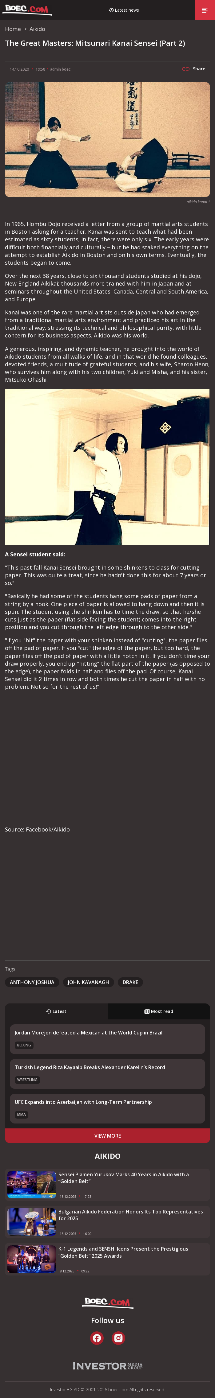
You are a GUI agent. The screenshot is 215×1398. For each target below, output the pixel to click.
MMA (21, 1114)
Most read (158, 1011)
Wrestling (27, 1079)
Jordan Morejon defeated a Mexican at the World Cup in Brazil (88, 1032)
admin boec (60, 69)
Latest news (127, 10)
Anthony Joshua (32, 982)
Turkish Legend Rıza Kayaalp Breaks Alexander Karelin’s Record (90, 1067)
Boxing (24, 1045)
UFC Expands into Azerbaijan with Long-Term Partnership (83, 1102)
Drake (130, 982)
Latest (56, 1011)
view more (107, 1135)
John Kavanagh (88, 982)
